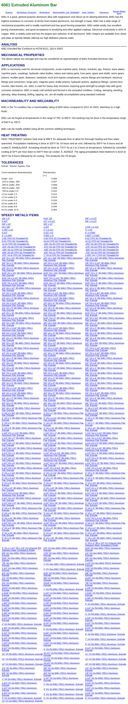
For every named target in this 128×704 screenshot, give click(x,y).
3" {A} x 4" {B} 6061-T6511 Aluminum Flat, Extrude (22, 509)
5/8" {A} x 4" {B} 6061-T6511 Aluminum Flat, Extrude (103, 379)
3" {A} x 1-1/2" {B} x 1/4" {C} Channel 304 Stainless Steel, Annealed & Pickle (21, 549)
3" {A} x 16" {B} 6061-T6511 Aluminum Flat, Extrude (62, 519)
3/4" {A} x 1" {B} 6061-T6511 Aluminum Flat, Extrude (103, 384)
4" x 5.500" (7, 235)
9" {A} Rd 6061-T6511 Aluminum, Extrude (63, 649)
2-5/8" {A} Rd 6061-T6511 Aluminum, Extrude (19, 614)
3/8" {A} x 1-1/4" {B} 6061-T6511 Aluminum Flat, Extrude (17, 329)
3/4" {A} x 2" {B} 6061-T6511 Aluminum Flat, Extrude (103, 389)
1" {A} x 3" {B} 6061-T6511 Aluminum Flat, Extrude (22, 419)
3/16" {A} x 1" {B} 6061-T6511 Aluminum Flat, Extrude (104, 274)
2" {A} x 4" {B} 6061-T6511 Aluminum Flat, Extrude (64, 479)
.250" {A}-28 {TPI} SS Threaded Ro (102, 244)
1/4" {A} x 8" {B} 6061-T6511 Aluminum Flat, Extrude (103, 309)
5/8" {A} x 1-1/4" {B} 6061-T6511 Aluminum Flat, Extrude (17, 374)
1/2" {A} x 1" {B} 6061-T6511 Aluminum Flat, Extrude (20, 349)
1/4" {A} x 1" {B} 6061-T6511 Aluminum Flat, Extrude (103, 289)
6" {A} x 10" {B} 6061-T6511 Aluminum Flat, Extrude (62, 539)
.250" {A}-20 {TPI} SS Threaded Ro (60, 244)
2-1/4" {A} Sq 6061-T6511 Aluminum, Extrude (102, 684)
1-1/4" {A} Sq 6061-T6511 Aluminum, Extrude (61, 679)
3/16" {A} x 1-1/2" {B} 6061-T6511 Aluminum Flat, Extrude (60, 279)
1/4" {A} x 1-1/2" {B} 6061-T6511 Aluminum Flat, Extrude (59, 294)
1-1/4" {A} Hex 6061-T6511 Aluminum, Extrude (103, 564)
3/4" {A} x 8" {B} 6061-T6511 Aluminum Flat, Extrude (20, 404)
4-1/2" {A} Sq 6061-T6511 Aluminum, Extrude (102, 694)
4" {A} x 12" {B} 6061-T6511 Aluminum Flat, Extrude (103, 529)
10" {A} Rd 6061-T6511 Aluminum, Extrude (22, 654)
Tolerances (104, 12)
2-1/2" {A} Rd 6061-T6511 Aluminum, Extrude (103, 609)
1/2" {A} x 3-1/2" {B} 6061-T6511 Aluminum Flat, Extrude (59, 359)
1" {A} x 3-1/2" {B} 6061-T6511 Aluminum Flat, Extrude (63, 419)
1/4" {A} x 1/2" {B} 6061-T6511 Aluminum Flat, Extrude (21, 289)
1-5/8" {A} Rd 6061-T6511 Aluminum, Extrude (103, 599)
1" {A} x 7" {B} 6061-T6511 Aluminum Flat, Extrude (105, 424)
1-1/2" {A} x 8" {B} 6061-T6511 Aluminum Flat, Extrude (21, 464)
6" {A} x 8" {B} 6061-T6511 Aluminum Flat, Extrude (22, 539)
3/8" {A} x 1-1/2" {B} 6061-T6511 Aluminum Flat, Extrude (59, 329)
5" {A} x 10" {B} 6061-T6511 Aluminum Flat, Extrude (103, 534)
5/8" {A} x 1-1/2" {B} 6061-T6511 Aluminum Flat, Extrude (59, 374)
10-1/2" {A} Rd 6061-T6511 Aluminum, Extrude (62, 654)
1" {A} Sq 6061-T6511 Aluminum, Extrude (22, 679)
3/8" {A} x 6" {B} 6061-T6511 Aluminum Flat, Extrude (62, 339)
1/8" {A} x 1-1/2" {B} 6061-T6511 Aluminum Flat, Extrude (100, 264)
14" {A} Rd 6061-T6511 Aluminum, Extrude (22, 664)
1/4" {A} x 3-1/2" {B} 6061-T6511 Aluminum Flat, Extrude (17, 304)
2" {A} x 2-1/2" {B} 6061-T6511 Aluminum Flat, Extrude (63, 474)
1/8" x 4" (6, 218)
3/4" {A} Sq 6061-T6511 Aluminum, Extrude (60, 674)
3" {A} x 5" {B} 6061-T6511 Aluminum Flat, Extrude (105, 509)
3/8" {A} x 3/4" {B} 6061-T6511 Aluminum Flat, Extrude (63, 324)
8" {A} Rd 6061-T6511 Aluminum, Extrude (105, 644)
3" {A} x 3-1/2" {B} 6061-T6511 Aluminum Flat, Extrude (104, 504)
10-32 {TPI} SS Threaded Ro (99, 241)
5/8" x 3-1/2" (91, 221)
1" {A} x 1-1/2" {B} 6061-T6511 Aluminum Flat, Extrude (104, 409)
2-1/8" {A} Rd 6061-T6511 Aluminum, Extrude (19, 609)
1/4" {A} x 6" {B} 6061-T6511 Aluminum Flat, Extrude (62, 309)
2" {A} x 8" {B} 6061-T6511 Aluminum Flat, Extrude (64, 484)
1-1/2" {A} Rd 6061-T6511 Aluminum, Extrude (61, 599)
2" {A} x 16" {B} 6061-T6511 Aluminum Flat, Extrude (62, 489)
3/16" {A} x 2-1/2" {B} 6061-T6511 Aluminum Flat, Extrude (18, 284)
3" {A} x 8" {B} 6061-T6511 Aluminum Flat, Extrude (64, 514)
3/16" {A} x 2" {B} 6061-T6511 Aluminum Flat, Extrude (104, 279)
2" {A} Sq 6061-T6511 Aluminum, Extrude (63, 684)
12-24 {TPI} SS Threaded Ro (15, 244)
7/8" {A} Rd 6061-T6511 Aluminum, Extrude (102, 584)
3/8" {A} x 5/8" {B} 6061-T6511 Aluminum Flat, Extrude (21, 324)
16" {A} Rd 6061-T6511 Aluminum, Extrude (105, 664)
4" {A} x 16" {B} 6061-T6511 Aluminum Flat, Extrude (20, 534)
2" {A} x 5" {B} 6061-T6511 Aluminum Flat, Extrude (105, 479)
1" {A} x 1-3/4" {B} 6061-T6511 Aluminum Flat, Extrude (21, 414)
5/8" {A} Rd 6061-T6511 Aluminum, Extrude (60, 579)
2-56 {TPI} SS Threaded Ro (15, 238)
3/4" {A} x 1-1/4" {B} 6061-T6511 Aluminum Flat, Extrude (17, 389)
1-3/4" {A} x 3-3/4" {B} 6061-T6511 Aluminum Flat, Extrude (60, 469)
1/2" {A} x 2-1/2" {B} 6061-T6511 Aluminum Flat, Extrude (100, 354)
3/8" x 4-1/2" (91, 218)
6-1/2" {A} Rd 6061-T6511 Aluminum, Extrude (61, 639)
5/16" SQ (48, 218)
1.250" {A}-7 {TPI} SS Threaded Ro (102, 255)
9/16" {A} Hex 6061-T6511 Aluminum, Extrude (20, 559)
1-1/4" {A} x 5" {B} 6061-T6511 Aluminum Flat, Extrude (21, 444)
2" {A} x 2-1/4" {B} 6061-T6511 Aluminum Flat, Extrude (21, 474)
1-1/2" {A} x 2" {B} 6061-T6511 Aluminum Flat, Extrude (63, 449)
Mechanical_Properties (26, 12)
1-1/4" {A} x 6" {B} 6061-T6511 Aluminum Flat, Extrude (63, 444)
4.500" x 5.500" (92, 235)
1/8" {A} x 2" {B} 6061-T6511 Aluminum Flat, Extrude (20, 269)
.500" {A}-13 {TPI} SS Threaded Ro (102, 249)
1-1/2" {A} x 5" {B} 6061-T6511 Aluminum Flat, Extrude (21, 459)
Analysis (8, 12)
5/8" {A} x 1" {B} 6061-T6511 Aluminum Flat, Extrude (103, 369)
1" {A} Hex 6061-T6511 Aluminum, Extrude (64, 564)
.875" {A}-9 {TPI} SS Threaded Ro (18, 255)
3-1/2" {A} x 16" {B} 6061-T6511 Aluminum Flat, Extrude (64, 524)
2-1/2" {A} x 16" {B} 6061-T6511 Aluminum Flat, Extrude (64, 504)
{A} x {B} (6, 227)
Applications (44, 12)
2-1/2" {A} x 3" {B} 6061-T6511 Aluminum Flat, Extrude (104, 489)
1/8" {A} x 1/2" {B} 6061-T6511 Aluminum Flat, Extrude (21, 259)
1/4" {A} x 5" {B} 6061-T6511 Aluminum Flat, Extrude (20, 309)
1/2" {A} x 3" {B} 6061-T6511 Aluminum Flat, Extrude (20, 359)
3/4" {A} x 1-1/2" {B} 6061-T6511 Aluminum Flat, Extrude (59, 389)
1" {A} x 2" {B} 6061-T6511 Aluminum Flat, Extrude (64, 414)
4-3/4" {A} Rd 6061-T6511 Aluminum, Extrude (19, 629)
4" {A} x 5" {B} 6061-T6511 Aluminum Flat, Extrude (105, 524)
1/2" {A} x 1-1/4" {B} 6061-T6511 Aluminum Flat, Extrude (59, 349)
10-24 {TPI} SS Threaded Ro (57, 241)
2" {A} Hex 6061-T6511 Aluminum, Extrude (64, 569)
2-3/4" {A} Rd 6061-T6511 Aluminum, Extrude (61, 614)
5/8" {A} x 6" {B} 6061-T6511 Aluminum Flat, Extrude (62, 384)
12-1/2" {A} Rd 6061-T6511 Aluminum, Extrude (62, 659)
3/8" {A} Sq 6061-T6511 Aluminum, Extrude (60, 669)
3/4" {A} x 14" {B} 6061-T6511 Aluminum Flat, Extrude (21, 409)
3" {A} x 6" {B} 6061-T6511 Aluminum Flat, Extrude (22, 514)
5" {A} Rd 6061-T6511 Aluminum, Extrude (63, 629)
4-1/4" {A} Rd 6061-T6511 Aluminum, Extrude (61, 624)
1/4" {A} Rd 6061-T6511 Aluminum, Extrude (18, 574)
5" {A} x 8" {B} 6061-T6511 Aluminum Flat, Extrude (64, 534)
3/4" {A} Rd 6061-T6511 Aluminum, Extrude (18, 584)
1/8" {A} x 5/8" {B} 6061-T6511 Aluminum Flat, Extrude (63, 259)
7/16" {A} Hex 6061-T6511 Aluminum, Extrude (61, 554)
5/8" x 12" (48, 224)
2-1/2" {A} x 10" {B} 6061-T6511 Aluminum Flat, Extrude (105, 499)
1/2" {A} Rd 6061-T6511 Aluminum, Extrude (18, 579)
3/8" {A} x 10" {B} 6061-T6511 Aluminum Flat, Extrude (21, 344)
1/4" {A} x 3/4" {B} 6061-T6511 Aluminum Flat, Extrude (63, 289)
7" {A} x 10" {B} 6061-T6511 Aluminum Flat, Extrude (103, 539)
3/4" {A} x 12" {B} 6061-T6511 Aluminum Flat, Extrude (104, 404)
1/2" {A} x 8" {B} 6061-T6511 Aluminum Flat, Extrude (103, 364)
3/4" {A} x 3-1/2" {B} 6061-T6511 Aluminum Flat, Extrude (100, 394)
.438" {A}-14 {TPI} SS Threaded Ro (19, 249)
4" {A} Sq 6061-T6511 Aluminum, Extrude (63, 694)
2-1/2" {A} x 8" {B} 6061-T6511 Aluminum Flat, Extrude (63, 499)
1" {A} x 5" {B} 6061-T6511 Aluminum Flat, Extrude (22, 424)
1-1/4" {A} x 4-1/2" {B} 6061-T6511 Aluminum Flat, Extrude (101, 439)
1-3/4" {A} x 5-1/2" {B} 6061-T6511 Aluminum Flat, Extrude (101, 469)
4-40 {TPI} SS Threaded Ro (57, 238)
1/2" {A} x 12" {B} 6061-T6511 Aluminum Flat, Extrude (63, 369)
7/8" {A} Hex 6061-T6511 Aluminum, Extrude (19, 564)
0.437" (5, 221)
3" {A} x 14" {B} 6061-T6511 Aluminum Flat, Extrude (20, 519)
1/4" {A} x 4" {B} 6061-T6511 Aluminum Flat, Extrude (62, 304)
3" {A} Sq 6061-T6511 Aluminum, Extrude (63, 689)
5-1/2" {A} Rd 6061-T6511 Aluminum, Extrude (19, 634)
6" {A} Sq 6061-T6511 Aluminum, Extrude (63, 698)
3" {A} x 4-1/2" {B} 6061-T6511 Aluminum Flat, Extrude (63, 509)
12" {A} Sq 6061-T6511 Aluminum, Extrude (22, 701)
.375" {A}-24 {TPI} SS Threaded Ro (102, 247)
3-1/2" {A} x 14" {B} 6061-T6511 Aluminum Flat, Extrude (22, 524)
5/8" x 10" (6, 224)
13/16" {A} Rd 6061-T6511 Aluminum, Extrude (62, 584)
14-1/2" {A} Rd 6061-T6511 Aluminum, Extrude (62, 664)
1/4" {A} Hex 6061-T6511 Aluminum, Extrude (61, 549)
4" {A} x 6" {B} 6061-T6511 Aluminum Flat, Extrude (22, 529)
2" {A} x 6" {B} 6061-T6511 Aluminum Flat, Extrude (22, 484)
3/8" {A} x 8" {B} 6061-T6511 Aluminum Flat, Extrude (103, 339)
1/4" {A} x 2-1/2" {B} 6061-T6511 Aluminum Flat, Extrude (59, 299)
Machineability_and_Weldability (66, 12)
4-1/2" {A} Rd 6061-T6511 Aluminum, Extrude (103, 624)
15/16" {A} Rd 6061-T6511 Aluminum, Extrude (20, 589)
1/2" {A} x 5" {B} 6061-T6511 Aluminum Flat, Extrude (20, 364)
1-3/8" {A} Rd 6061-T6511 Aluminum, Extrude (19, 599)
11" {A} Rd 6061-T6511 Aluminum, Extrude (105, 654)
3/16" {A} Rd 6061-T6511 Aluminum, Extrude (102, 569)
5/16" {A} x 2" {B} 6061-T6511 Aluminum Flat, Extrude (63, 319)
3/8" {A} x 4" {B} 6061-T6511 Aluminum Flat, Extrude (103, 334)
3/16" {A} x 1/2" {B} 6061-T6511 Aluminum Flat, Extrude (22, 274)
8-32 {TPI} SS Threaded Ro (15, 241)
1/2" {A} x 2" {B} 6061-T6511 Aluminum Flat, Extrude (62, 354)
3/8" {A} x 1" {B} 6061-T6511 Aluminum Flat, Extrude (103, 324)
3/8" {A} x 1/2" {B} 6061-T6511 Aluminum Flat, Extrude (104, 319)
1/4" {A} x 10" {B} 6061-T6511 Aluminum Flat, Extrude (21, 314)
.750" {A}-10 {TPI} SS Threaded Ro (102, 252)
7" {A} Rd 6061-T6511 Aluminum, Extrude (105, 639)
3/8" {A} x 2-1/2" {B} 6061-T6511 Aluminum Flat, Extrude (17, 334)
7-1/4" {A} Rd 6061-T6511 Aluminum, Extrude (19, 644)
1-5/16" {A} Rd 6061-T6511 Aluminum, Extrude (103, 594)
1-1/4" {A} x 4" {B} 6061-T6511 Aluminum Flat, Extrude (63, 439)
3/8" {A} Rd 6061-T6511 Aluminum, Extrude (102, 574)
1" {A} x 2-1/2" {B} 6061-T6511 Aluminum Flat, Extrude (104, 414)
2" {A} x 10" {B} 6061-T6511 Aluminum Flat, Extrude (103, 484)
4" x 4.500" (90, 232)
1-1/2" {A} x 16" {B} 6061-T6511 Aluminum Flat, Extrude (22, 469)
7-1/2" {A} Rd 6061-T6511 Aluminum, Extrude (61, 644)
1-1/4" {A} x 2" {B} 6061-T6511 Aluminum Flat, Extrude (63, 434)
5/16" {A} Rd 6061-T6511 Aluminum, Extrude (61, 574)
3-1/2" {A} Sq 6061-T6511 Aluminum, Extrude (102, 689)
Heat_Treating (88, 12)
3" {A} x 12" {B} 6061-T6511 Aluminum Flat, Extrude (103, 514)
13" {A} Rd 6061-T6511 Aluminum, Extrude (105, 659)
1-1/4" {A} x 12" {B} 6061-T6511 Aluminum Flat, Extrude (22, 449)
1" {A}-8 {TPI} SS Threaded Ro (58, 255)
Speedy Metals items (119, 12)
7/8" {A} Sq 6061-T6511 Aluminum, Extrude (101, 674)
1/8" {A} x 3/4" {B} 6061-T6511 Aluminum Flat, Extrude (104, 259)
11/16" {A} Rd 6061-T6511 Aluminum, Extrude (103, 579)
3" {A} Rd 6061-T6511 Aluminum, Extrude (105, 614)
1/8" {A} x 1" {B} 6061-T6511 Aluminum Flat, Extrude (20, 264)
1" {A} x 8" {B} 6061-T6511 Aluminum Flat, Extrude (22, 429)
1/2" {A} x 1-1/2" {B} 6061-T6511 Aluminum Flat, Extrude (100, 349)
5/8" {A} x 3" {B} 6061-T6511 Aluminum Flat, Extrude (62, 379)
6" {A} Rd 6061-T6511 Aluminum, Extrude (105, 634)
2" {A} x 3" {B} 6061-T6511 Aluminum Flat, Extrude (105, 474)
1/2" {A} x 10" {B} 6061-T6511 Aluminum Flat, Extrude (21, 369)
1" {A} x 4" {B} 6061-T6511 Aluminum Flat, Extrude (105, 419)
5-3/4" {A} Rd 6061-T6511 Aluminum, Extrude (61, 634)
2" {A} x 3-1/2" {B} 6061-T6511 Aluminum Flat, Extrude (21, 479)
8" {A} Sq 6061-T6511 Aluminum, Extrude (105, 698)
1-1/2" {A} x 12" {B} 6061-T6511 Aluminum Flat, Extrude (105, 464)
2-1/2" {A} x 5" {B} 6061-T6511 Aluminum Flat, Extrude (104, 494)
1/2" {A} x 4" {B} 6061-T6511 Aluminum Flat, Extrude (103, 359)
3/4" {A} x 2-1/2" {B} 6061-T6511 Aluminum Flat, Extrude (17, 394)
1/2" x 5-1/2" (49, 221)
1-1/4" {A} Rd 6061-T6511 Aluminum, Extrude (61, 594)
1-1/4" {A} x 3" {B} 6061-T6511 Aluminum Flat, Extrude (21, 439)
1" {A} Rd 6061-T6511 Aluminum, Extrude (63, 589)
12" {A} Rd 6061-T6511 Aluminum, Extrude (22, 659)
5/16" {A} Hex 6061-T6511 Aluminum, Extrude (103, 549)
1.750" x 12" (8, 230)
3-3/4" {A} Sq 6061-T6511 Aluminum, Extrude (19, 694)
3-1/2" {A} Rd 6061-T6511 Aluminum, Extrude (61, 619)
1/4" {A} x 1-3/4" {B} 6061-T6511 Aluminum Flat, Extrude (100, 294)
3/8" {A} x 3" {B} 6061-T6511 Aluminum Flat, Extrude (62, 334)
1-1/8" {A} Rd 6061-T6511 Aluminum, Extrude (103, 589)
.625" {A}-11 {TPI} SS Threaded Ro (60, 252)
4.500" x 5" (49, 235)
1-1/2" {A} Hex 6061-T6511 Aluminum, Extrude (20, 569)
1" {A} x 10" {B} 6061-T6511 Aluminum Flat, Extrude (62, 429)
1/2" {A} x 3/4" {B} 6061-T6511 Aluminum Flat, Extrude (104, 344)
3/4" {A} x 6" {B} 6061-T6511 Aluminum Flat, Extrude (103, 399)
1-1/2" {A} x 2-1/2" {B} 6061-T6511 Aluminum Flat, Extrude (101, 449)
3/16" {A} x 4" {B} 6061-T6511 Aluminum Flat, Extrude (104, 284)
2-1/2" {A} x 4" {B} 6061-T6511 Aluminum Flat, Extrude (63, 494)
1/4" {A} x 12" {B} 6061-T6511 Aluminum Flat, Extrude (63, 314)
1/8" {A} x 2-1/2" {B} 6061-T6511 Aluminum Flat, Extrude (59, 269)
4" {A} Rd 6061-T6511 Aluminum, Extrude (22, 624)
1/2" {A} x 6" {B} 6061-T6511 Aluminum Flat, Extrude (62, 364)
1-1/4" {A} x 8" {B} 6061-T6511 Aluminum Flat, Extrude (104, 444)
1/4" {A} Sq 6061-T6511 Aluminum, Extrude (18, 669)
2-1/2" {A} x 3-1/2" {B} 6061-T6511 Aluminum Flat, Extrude (18, 494)
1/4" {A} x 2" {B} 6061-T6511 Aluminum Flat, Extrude (20, 299)
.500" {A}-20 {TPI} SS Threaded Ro (19, 252)
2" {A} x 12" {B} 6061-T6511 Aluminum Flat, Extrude (20, 489)
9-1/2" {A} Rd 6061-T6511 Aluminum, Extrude (103, 649)
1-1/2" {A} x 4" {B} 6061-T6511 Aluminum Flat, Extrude (104, 454)
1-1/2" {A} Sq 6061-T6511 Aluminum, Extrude (102, 679)
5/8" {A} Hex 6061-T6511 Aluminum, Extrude (61, 559)
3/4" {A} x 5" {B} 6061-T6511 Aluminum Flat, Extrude (62, 399)
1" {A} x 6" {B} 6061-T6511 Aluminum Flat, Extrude (64, 424)
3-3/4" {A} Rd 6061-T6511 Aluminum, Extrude (103, 619)
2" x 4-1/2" (49, 230)
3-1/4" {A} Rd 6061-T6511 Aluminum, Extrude (19, 619)
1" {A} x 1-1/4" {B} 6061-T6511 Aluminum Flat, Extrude (63, 409)
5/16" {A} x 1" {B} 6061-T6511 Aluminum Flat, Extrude (104, 314)
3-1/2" (5, 232)
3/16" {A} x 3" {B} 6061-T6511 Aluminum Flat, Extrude (63, 284)
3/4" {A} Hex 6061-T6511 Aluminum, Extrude (102, 559)
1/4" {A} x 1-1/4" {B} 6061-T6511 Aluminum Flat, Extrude (17, 294)
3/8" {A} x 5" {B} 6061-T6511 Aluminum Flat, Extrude (20, 339)
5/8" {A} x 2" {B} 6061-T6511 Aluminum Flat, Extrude (103, 374)
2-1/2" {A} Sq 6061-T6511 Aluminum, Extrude (19, 689)
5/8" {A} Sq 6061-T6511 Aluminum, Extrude (18, 674)
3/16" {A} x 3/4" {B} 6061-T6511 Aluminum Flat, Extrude (64, 274)
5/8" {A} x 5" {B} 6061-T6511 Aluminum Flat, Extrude (20, 384)
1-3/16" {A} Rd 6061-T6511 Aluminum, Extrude (20, 594)
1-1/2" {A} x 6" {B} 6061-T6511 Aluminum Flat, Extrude (104, 459)
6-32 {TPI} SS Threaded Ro (98, 238)
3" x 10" (88, 230)
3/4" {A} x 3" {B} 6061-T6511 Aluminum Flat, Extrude (62, 394)
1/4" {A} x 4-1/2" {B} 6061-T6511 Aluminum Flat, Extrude (100, 304)
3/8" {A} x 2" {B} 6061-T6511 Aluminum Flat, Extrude (103, 329)
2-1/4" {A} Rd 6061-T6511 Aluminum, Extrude (61, 609)
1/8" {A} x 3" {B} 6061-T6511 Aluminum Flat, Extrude (103, 269)
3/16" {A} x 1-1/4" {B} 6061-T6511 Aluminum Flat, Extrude (18, 279)
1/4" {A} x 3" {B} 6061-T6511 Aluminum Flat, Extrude (103, 299)
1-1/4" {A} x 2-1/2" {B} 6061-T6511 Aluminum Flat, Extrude (101, 434)
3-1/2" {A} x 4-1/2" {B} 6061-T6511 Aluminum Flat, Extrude (101, 519)
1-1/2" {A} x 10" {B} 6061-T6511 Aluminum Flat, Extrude (64, 464)
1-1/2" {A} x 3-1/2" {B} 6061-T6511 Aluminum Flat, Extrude (60, 454)
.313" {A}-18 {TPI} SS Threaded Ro (19, 247)
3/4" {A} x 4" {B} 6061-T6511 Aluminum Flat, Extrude (20, 399)
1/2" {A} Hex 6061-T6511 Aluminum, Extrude (102, 554)
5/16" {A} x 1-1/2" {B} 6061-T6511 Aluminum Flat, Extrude (18, 319)
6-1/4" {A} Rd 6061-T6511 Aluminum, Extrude (19, 639)
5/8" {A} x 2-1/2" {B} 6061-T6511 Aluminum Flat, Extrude (17, 379)
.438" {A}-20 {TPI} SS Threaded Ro (60, 249)
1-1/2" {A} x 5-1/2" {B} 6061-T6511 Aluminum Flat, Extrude (60, 459)
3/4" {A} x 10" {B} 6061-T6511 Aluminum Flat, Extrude (63, 404)
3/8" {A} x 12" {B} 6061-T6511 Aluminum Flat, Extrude (63, 344)
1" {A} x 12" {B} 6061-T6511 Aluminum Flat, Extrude (103, 429)
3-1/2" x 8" (49, 232)
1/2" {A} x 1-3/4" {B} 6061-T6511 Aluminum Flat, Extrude (17, 354)
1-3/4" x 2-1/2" (92, 227)
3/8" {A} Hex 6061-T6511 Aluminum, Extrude (19, 554)
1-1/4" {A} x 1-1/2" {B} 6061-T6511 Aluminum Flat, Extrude (18, 434)
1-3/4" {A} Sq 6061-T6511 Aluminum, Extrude (19, 684)
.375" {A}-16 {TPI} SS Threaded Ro (60, 247)
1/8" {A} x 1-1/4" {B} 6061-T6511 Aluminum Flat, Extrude (59, 264)
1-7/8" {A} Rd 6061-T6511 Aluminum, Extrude (61, 604)
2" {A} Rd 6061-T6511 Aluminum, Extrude (105, 604)
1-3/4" (46, 227)
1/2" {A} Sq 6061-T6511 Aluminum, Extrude (101, 669)
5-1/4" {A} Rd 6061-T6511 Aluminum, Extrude (103, 629)
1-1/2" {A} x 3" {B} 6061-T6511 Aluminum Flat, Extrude (21, 454)
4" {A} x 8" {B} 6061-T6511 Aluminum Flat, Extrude (64, 529)
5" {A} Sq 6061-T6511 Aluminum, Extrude (22, 698)
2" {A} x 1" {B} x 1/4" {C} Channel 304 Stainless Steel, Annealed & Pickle (103, 544)
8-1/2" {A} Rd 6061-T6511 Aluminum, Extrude (19, 649)
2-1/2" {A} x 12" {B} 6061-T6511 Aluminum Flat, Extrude (22, 504)
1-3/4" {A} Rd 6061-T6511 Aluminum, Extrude (19, 604)
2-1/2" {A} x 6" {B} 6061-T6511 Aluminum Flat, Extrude (21, 499)
